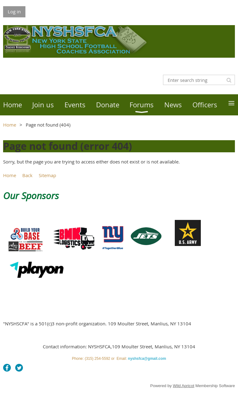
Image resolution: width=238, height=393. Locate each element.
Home (9, 125)
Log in (14, 11)
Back (27, 175)
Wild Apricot (183, 385)
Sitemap (47, 175)
